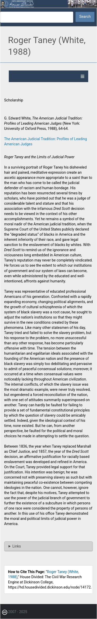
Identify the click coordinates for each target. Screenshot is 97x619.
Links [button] (16, 546)
